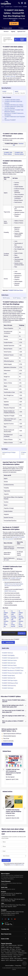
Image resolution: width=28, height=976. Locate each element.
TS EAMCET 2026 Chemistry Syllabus (19, 153)
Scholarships (12, 877)
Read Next (21, 633)
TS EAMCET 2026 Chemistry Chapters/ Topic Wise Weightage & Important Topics (13, 811)
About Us (3, 889)
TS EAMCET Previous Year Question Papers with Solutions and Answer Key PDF (13, 584)
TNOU (22, 951)
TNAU (2, 953)
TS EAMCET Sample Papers (8, 675)
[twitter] (12, 919)
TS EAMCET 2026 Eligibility (8, 655)
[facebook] (2, 919)
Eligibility (13, 31)
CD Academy (11, 878)
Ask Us (21, 28)
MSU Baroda (13, 960)
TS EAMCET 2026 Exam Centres (9, 660)
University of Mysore (18, 954)
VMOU (14, 956)
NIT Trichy (3, 951)
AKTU (18, 956)
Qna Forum (19, 883)
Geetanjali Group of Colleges (9, 452)
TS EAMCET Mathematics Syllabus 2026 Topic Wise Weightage (13, 107)
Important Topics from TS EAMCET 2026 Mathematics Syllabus (13, 110)
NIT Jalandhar (16, 947)
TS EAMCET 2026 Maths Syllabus (12, 99)
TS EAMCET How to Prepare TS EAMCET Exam (13, 668)
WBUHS (3, 960)
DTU (6, 945)
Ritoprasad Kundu (13, 18)
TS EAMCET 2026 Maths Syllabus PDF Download (13, 102)
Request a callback (7, 28)
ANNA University (5, 958)
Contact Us (8, 889)
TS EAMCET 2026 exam (10, 76)
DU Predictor (4, 884)
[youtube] (15, 919)
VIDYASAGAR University (6, 956)
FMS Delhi (20, 945)
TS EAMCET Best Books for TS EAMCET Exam (12, 670)
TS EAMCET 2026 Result (7, 688)
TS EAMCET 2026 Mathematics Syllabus (13, 104)
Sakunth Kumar (11, 815)
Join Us (13, 889)
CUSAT (2, 945)
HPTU (7, 960)
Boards (17, 877)
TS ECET (4, 91)
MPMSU (25, 958)
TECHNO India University (11, 953)
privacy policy (21, 864)
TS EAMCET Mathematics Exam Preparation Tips (14, 117)
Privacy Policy (18, 965)
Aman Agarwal (11, 777)
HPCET (16, 91)
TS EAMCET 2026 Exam (7, 652)
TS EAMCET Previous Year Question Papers (12, 673)
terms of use (13, 864)
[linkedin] (8, 919)
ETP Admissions (5, 877)
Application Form (21, 31)
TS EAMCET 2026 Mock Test (8, 678)
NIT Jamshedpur (5, 949)
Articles (21, 877)
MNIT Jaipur (9, 947)
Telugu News (4, 878)
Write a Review (12, 883)
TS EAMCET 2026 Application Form (10, 658)
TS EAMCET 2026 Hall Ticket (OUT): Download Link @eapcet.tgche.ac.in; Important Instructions (13, 772)
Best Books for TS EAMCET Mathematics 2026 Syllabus (14, 114)
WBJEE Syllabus (6, 298)
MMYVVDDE (20, 960)
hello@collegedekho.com (9, 915)
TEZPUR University (22, 953)
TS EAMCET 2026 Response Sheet (10, 683)
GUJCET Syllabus (17, 298)
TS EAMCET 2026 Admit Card (9, 663)
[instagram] (5, 919)
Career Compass (5, 883)
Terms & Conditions (9, 965)
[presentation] (3, 769)
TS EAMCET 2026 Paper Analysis (9, 680)
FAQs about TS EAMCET (10, 120)
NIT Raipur (12, 949)
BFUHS (11, 958)
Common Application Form (7, 875)
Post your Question (7, 744)
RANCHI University (16, 951)
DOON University (12, 945)
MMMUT (3, 947)
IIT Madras (23, 452)
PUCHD (8, 951)
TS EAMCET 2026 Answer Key (9, 685)
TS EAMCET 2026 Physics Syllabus (8, 153)
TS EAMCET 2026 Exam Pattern (15, 290)
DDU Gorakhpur (18, 958)
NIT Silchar (18, 949)
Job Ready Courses (18, 875)
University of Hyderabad (6, 954)
